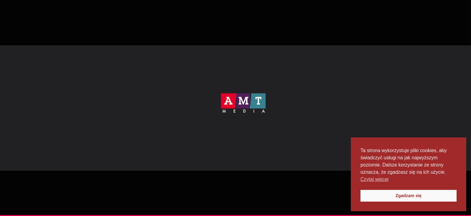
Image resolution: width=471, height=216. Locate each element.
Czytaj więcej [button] (374, 179)
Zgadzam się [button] (408, 195)
